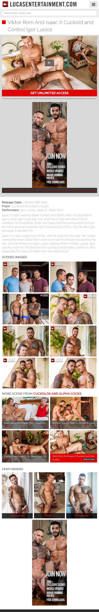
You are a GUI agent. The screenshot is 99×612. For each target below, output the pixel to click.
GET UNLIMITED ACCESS (49, 93)
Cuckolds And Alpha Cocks (30, 206)
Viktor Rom (56, 210)
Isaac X (42, 210)
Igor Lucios (27, 210)
